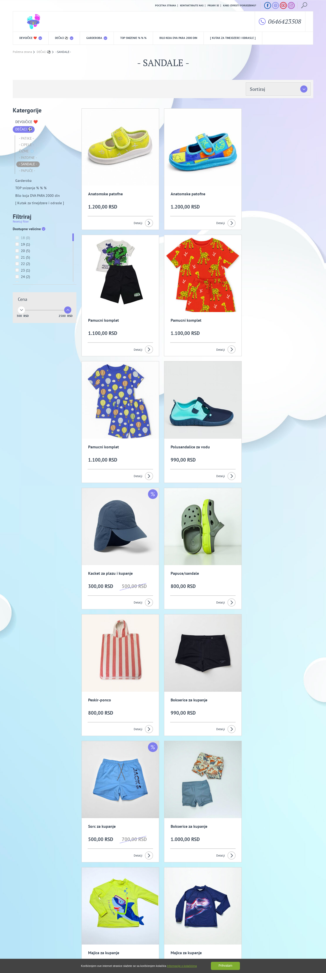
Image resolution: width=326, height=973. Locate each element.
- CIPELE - (26, 145)
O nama (23, 923)
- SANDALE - (28, 164)
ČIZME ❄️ (26, 151)
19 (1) (22, 245)
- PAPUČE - (27, 170)
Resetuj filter (21, 222)
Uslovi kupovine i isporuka (29, 931)
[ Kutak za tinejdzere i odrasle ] (233, 38)
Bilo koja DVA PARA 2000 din (178, 38)
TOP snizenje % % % (133, 38)
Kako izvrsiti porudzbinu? (239, 5)
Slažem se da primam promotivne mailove (165, 899)
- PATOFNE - (28, 158)
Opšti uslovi (66, 923)
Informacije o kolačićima (182, 965)
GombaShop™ (304, 951)
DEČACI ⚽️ (64, 38)
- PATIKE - (26, 138)
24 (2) (22, 277)
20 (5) (22, 251)
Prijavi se (213, 5)
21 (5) (22, 258)
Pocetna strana (165, 5)
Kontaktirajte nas (191, 5)
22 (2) (22, 264)
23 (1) (22, 271)
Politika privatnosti (111, 923)
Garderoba (96, 38)
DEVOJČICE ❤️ (30, 38)
